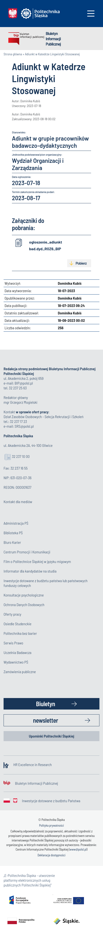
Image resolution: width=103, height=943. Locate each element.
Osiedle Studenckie (17, 623)
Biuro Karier (12, 542)
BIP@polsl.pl (24, 383)
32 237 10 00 (21, 456)
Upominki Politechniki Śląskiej (51, 736)
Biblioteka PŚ (13, 532)
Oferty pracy (12, 614)
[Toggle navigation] (91, 13)
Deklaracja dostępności (51, 855)
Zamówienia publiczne (20, 671)
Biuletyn (45, 703)
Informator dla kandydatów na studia (30, 571)
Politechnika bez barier (20, 633)
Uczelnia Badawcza (17, 652)
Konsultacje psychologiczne (24, 595)
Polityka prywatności (51, 825)
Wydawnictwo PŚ (16, 662)
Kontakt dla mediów (18, 501)
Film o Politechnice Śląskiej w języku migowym (37, 561)
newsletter (45, 720)
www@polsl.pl (78, 849)
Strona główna (13, 54)
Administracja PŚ (16, 523)
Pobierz (81, 263)
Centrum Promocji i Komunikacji (27, 552)
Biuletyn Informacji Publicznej (53, 38)
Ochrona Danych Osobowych (24, 604)
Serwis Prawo (13, 643)
